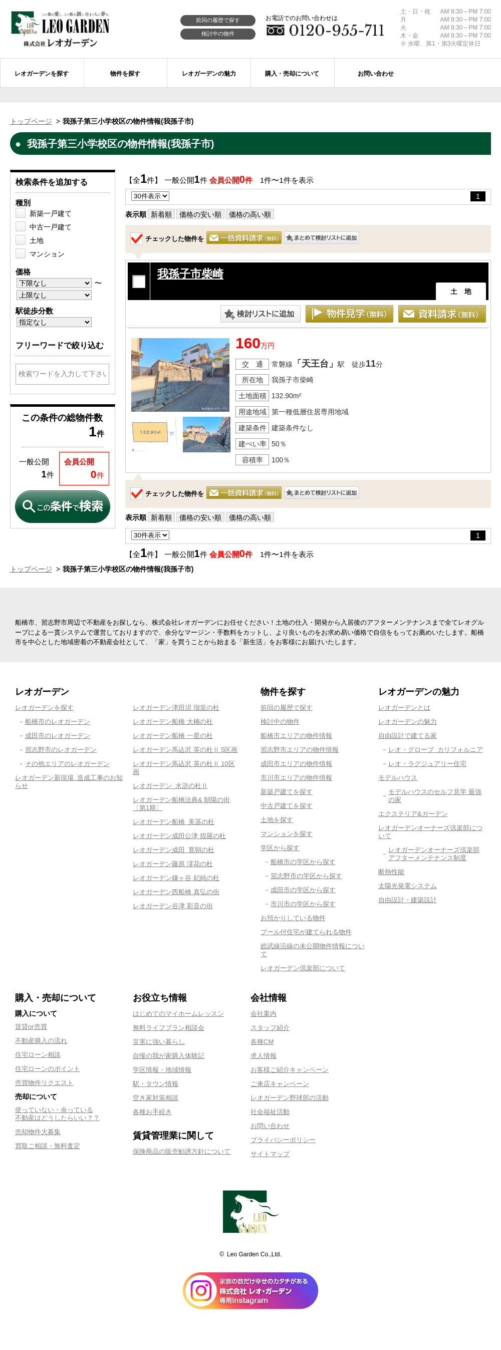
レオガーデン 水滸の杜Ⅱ (170, 785)
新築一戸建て (51, 213)
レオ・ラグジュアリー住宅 (427, 763)
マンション (47, 254)
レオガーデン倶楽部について (303, 968)
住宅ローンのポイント (47, 1068)
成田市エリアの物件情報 (296, 763)
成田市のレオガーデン (57, 735)
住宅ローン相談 (38, 1054)
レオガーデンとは (404, 707)
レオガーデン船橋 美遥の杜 (173, 822)
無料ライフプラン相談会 (168, 1027)
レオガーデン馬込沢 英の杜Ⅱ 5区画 (185, 749)
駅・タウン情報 (155, 1084)
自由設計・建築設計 (407, 900)
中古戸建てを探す (287, 805)
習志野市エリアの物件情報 (300, 749)
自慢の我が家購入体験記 (168, 1055)
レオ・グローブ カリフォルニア (435, 749)
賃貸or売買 (31, 1026)
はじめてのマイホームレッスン (178, 1013)
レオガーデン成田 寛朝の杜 (173, 850)
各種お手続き (152, 1112)
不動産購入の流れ (41, 1040)
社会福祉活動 (270, 1112)
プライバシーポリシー (283, 1140)
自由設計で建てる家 (407, 735)
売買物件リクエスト (44, 1083)
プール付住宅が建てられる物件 (306, 932)
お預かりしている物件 (293, 918)
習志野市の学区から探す (306, 876)
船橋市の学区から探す (303, 862)
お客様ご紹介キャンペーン (289, 1069)
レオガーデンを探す (44, 707)
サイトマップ (270, 1154)
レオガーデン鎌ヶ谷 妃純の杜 (176, 878)
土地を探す (277, 820)
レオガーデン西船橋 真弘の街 (176, 892)
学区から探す (280, 848)
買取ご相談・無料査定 (47, 1146)
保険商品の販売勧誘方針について (181, 1151)
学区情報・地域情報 (162, 1069)
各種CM (262, 1041)
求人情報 (263, 1055)
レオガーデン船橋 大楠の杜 (173, 721)
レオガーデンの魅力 (407, 721)
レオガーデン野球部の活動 (289, 1098)
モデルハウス (397, 777)
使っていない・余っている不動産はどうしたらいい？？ (57, 1114)
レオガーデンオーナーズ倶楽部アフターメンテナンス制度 (433, 854)
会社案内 (263, 1013)
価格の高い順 (250, 214)
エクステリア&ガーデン (413, 814)
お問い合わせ (270, 1126)
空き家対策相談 (155, 1098)
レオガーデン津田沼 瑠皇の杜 (176, 707)
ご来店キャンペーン (279, 1084)
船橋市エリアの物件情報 (296, 735)
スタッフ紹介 (270, 1027)
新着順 (161, 214)
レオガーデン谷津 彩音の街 (173, 906)
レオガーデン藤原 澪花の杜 (173, 864)
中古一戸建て (51, 227)
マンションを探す (287, 834)
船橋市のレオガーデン (57, 721)
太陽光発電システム (407, 886)
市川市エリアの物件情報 (296, 777)
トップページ (31, 121)
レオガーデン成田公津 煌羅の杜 (179, 836)
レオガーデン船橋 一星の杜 (173, 735)
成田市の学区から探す (303, 890)
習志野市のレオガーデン (61, 749)
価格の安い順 (200, 214)
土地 (37, 240)
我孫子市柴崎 (190, 273)
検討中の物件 (217, 34)
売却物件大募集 (38, 1132)
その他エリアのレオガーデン (67, 763)
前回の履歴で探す (218, 20)
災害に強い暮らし (159, 1041)
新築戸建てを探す (287, 791)
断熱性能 (391, 872)
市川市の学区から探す (303, 904)
